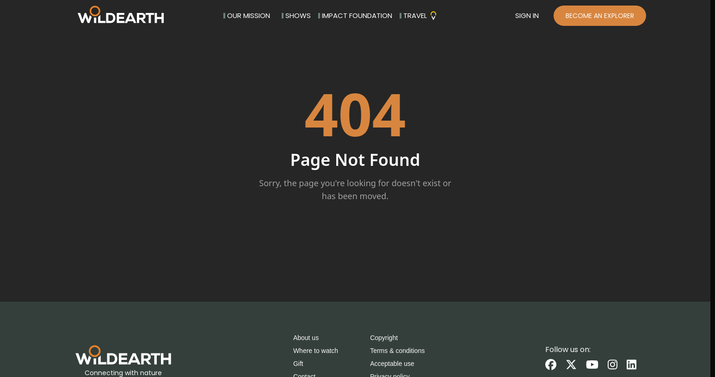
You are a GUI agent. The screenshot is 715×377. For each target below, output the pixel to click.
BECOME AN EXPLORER (600, 15)
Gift (298, 363)
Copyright (384, 337)
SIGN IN (527, 15)
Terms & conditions (397, 350)
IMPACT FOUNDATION (355, 15)
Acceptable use (392, 363)
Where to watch (315, 350)
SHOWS (296, 15)
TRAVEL (419, 15)
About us (306, 337)
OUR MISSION (246, 15)
